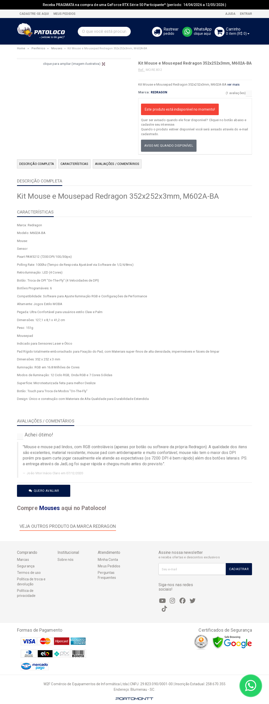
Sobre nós (66, 560)
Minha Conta (108, 560)
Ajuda (230, 14)
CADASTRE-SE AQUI (34, 14)
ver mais (233, 84)
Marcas (23, 560)
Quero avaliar (44, 491)
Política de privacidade (26, 593)
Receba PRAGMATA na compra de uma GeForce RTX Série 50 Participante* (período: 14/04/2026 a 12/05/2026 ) (134, 5)
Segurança (25, 566)
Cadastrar (239, 569)
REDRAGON (159, 92)
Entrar (245, 14)
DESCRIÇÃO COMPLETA (36, 164)
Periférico (38, 48)
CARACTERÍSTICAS (74, 164)
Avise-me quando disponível (168, 145)
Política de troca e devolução (31, 581)
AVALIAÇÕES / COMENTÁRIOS (117, 164)
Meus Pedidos (109, 566)
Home (21, 48)
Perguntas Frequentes (107, 575)
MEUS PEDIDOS (64, 14)
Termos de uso (29, 573)
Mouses (56, 48)
